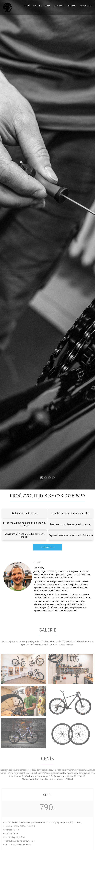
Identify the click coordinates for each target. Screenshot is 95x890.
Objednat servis (47, 547)
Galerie (37, 5)
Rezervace (59, 5)
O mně (27, 5)
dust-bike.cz (85, 597)
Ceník (47, 5)
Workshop (85, 5)
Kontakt (72, 5)
